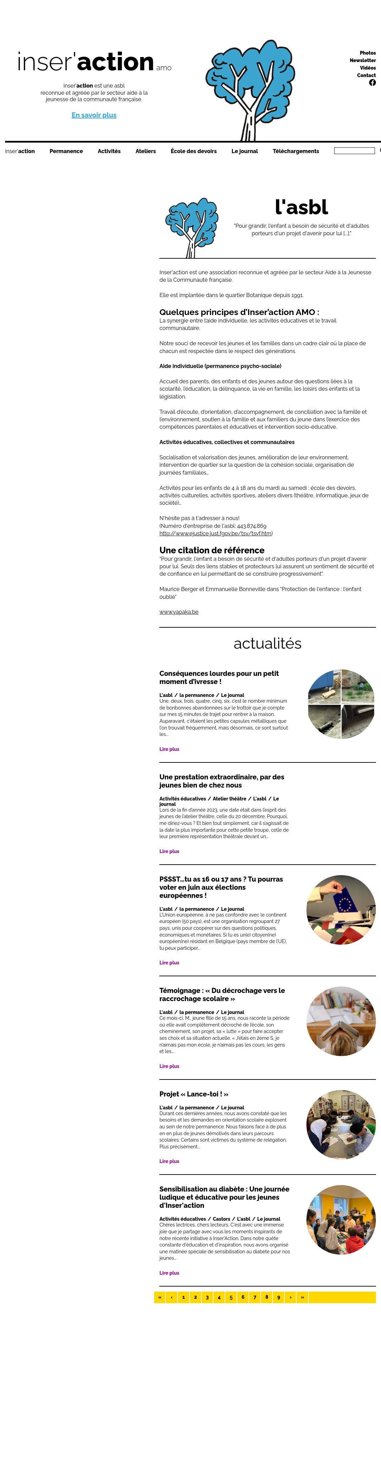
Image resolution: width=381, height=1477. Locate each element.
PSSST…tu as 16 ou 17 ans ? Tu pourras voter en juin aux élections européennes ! (221, 887)
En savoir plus (94, 115)
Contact (366, 75)
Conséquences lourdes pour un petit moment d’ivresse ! (219, 677)
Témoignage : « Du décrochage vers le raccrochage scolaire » (222, 994)
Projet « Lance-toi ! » (193, 1094)
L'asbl (166, 695)
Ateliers (146, 151)
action (26, 151)
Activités (109, 151)
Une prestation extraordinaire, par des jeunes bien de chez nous (221, 781)
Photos (368, 53)
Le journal (245, 151)
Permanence (66, 151)
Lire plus (169, 749)
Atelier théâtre (229, 798)
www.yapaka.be (178, 612)
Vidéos (368, 68)
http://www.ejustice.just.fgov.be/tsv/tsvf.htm (215, 533)
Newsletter (363, 60)
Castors (221, 1219)
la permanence (197, 695)
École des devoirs (194, 151)
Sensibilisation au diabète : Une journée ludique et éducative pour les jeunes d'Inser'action (224, 1197)
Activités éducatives (182, 798)
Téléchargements (296, 151)
